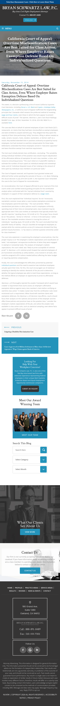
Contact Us (30, 570)
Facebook (23, 650)
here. (10, 123)
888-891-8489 (35, 15)
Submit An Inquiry (30, 389)
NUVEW (6, 694)
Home (9, 588)
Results (12, 591)
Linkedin (26, 316)
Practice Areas (31, 588)
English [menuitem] (29, 20)
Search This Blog (22, 443)
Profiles (18, 588)
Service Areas (47, 588)
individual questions (9, 265)
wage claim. (45, 194)
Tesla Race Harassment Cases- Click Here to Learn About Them (30, 2)
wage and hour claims (10, 115)
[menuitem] (30, 20)
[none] (30, 20)
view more (30, 532)
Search (43, 450)
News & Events (34, 591)
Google (30, 650)
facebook (18, 316)
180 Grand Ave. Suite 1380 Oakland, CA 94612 (30, 610)
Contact (47, 591)
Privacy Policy (34, 698)
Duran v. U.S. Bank (27, 107)
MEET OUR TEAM (30, 435)
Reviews (22, 591)
